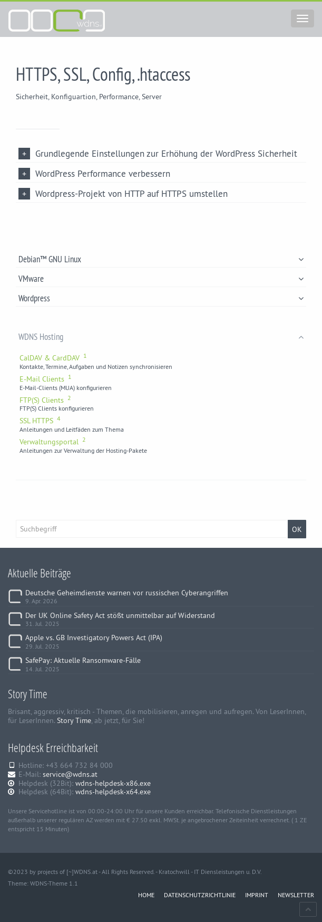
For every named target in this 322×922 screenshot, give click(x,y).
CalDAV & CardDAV (53, 358)
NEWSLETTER (296, 895)
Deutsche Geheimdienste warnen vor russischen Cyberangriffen (126, 592)
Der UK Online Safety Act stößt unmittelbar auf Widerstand (120, 615)
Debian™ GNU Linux (161, 258)
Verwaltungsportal (52, 441)
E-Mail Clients (45, 379)
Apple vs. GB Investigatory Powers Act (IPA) (93, 637)
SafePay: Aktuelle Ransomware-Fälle (83, 660)
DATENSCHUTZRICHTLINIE (200, 895)
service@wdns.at (70, 774)
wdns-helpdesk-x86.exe (113, 783)
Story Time (74, 720)
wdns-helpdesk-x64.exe (113, 791)
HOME (146, 895)
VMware (161, 278)
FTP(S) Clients (45, 400)
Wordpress (161, 297)
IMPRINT (256, 895)
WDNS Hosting (161, 336)
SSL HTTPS (40, 420)
